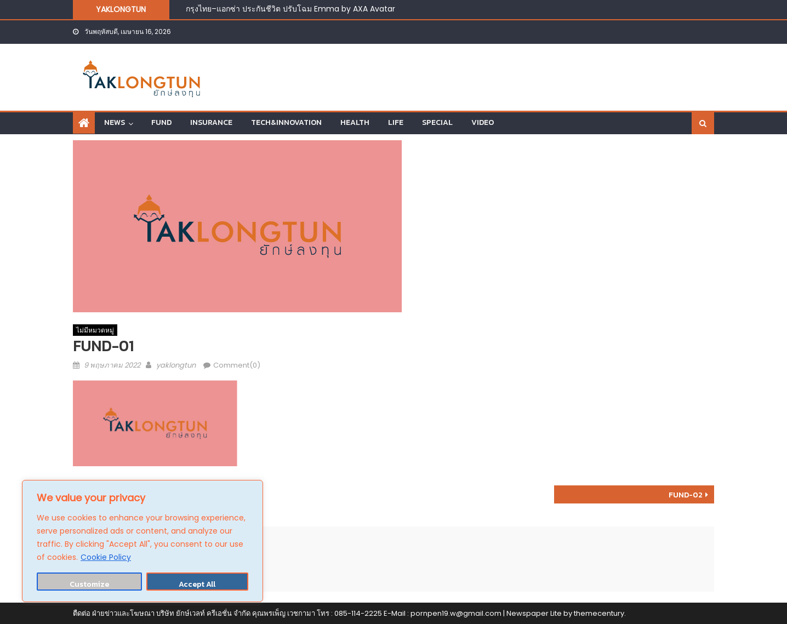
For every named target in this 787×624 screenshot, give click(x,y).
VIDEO (482, 122)
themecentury (599, 613)
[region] (142, 541)
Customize (89, 584)
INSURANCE (211, 122)
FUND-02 (686, 495)
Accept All (197, 584)
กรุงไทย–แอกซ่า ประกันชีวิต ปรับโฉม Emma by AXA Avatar (290, 8)
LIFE (395, 122)
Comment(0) (236, 365)
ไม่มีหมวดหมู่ (95, 330)
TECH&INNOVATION (286, 122)
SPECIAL (437, 122)
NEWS (114, 122)
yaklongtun (176, 365)
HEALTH (354, 122)
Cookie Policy (106, 557)
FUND (161, 122)
